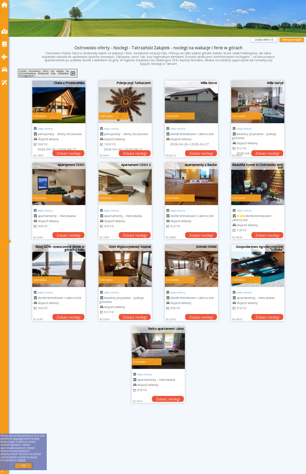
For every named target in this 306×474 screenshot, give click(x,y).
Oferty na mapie (292, 39)
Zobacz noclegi (68, 153)
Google (18, 438)
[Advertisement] (140, 444)
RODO (22, 460)
